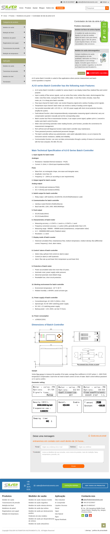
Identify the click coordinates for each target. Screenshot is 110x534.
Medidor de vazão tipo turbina (38, 508)
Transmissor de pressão (10, 71)
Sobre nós (50, 8)
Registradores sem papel (11, 43)
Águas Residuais (60, 519)
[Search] (107, 8)
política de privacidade (99, 530)
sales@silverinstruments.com (88, 2)
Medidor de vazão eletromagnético (87, 50)
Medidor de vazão (8, 27)
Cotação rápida (71, 485)
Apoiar (35, 8)
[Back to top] (103, 525)
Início (21, 8)
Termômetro (6, 82)
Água (57, 517)
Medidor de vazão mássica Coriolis (40, 500)
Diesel (57, 508)
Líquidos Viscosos (61, 505)
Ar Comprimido (60, 503)
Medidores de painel (23, 16)
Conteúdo (36, 452)
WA (104, 31)
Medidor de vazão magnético (38, 503)
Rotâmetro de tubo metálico (38, 516)
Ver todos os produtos (95, 485)
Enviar (73, 466)
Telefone (73, 447)
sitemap (88, 530)
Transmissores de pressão (11, 48)
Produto (28, 8)
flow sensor (40, 374)
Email (37, 447)
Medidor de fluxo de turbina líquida (87, 29)
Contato (60, 8)
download (81, 73)
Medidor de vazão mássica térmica (40, 505)
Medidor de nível (8, 76)
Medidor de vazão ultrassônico (39, 524)
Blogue (42, 8)
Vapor (57, 511)
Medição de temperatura (10, 53)
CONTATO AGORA (99, 73)
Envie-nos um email (97, 436)
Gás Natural (59, 514)
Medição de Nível (8, 32)
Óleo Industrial (60, 500)
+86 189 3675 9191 (27, 485)
